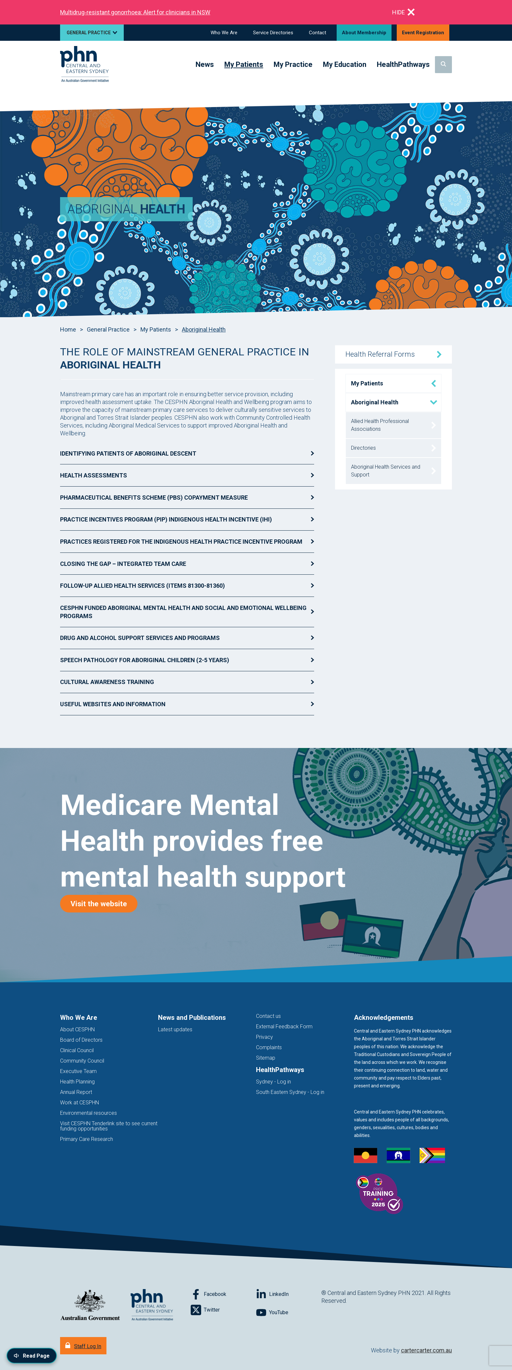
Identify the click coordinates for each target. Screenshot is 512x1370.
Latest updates (175, 1029)
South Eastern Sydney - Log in (290, 1092)
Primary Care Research (86, 1139)
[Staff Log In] (83, 1345)
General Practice (108, 329)
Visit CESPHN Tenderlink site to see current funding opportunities (108, 1126)
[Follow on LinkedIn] (288, 1294)
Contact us (268, 1016)
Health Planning (77, 1082)
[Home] (84, 64)
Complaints (269, 1047)
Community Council (82, 1061)
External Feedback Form (284, 1026)
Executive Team (78, 1071)
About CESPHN (77, 1029)
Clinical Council (77, 1050)
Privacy (264, 1037)
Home (68, 329)
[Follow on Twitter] (223, 1310)
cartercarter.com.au (426, 1350)
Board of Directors (81, 1040)
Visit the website (104, 903)
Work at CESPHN (79, 1102)
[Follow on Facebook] (223, 1294)
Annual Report (76, 1092)
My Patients (155, 329)
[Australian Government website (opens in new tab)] (90, 1305)
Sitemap (265, 1058)
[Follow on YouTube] (288, 1312)
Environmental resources (88, 1113)
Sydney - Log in (273, 1082)
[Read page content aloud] (32, 1355)
